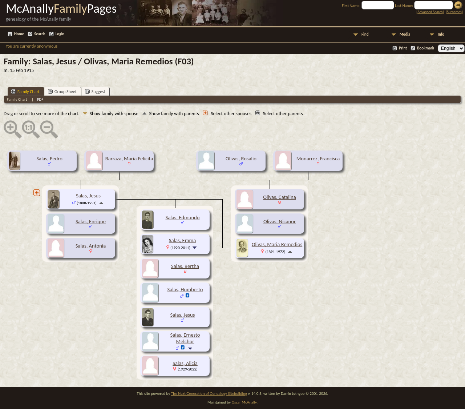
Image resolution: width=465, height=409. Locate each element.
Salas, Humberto (185, 289)
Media (405, 34)
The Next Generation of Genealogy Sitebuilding (209, 393)
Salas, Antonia (91, 245)
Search (39, 34)
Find (365, 34)
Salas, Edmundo (182, 217)
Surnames (454, 11)
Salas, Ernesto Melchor (185, 338)
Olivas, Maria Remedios (277, 244)
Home (19, 34)
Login (60, 34)
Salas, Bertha (185, 266)
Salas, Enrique (91, 221)
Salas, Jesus (88, 195)
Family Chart (25, 91)
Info (441, 34)
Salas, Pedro (49, 158)
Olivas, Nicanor (279, 221)
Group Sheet (62, 91)
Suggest (95, 91)
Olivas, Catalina (279, 197)
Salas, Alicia (185, 363)
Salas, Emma (182, 240)
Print (403, 48)
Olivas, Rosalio (241, 158)
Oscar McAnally (244, 402)
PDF (40, 99)
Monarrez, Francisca (318, 158)
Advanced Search (429, 11)
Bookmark (425, 48)
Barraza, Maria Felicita (129, 158)
